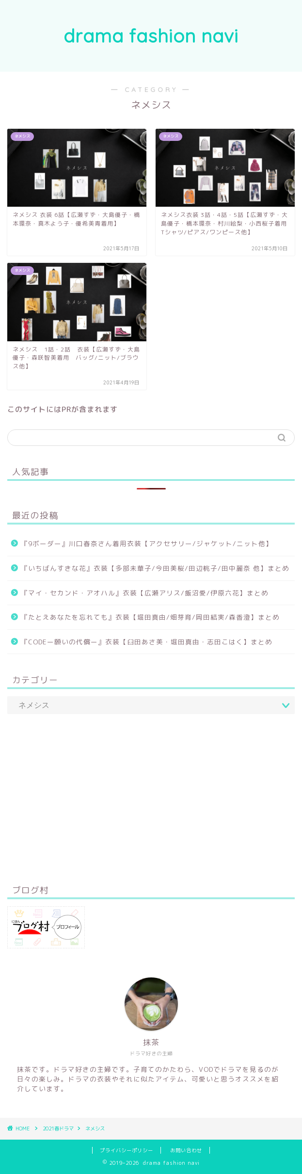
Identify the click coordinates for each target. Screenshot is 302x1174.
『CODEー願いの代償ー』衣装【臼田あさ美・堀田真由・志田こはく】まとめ (146, 641)
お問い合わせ (186, 1150)
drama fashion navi (151, 35)
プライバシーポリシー (126, 1150)
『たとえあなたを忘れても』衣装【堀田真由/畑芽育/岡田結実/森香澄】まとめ (150, 617)
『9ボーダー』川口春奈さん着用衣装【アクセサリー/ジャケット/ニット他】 (147, 543)
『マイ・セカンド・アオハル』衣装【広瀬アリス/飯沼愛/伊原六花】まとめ (145, 592)
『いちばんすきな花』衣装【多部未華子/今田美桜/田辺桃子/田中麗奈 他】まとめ (155, 568)
